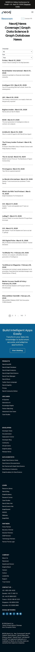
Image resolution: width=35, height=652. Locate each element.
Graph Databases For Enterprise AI (12, 196)
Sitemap (19, 625)
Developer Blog (7, 440)
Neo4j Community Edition (10, 391)
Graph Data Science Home (10, 460)
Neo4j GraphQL (7, 385)
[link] (25, 315)
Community (5, 443)
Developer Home (7, 431)
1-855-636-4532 (10, 590)
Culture (4, 573)
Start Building (17, 350)
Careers (4, 570)
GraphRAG (5, 518)
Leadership (5, 576)
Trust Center (6, 582)
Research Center (7, 497)
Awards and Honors (8, 564)
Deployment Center (8, 437)
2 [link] (12, 315)
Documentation (7, 434)
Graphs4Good (6, 567)
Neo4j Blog (5, 491)
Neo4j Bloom (6, 379)
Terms (4, 625)
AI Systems (5, 399)
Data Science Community (9, 469)
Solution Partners (7, 533)
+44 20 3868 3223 (10, 596)
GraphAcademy (6, 448)
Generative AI (6, 402)
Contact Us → (7, 587)
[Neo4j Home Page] (6, 12)
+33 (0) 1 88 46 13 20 (13, 599)
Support (4, 579)
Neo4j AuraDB (6, 364)
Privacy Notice (11, 625)
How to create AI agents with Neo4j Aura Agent (16, 134)
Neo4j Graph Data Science (10, 373)
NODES (4, 512)
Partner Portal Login (8, 541)
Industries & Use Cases (9, 411)
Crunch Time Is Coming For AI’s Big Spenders (15, 62)
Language (5, 48)
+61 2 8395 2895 (13, 605)
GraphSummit (6, 509)
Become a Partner (7, 530)
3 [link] (15, 315)
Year (3, 54)
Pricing (4, 388)
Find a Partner (6, 527)
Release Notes (6, 451)
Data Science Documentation (11, 463)
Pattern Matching (7, 408)
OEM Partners (6, 536)
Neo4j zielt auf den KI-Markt (11, 112)
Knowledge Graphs (8, 405)
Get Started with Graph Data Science (13, 466)
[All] (17, 51)
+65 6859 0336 (14, 602)
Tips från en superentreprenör (11, 171)
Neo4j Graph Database (9, 367)
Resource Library (7, 488)
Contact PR (28, 18)
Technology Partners (8, 538)
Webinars (5, 515)
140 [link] (22, 315)
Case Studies (6, 414)
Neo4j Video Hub (7, 503)
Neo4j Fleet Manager (8, 376)
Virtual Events (6, 446)
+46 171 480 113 (13, 593)
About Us (5, 558)
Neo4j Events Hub (7, 506)
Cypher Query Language (9, 382)
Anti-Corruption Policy (9, 627)
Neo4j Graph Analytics (9, 370)
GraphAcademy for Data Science (12, 472)
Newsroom (7, 18)
